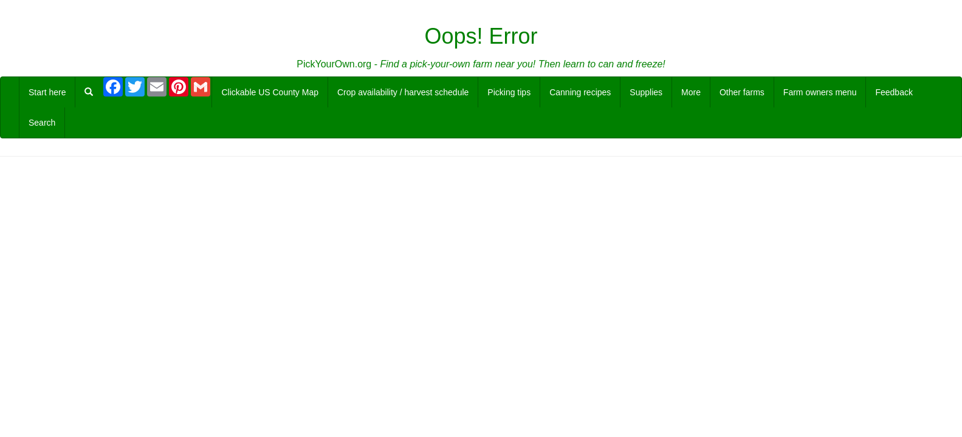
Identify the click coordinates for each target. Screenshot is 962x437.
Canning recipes (580, 92)
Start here (47, 92)
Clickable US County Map (269, 92)
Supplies (646, 92)
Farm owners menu (820, 92)
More (691, 92)
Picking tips (509, 92)
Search (42, 122)
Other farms (742, 92)
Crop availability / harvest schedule (403, 92)
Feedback (893, 92)
